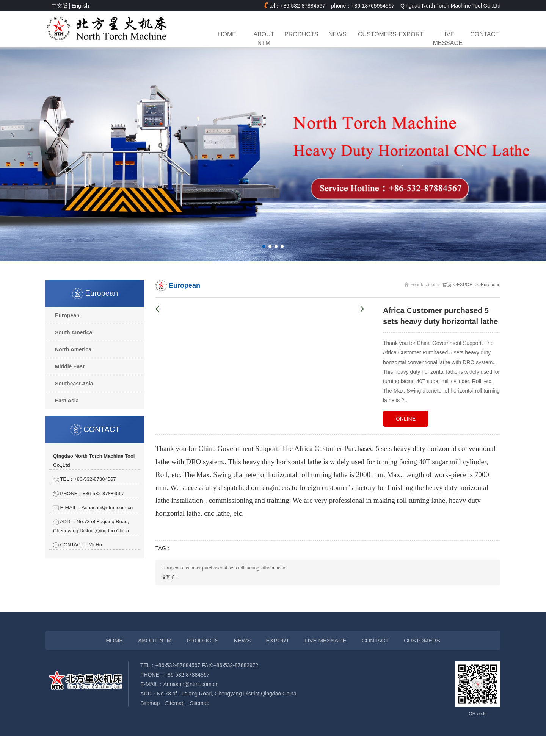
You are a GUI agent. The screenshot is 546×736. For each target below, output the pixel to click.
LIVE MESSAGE (448, 38)
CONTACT (484, 34)
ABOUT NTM (264, 38)
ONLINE (406, 419)
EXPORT (411, 34)
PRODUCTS (300, 34)
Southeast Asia (74, 383)
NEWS (337, 34)
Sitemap (150, 703)
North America (73, 349)
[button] (263, 246)
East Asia (67, 401)
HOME (227, 34)
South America (73, 332)
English (80, 6)
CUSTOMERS (374, 34)
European (67, 315)
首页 (447, 284)
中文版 (59, 6)
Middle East (70, 366)
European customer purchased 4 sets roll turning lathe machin (223, 568)
